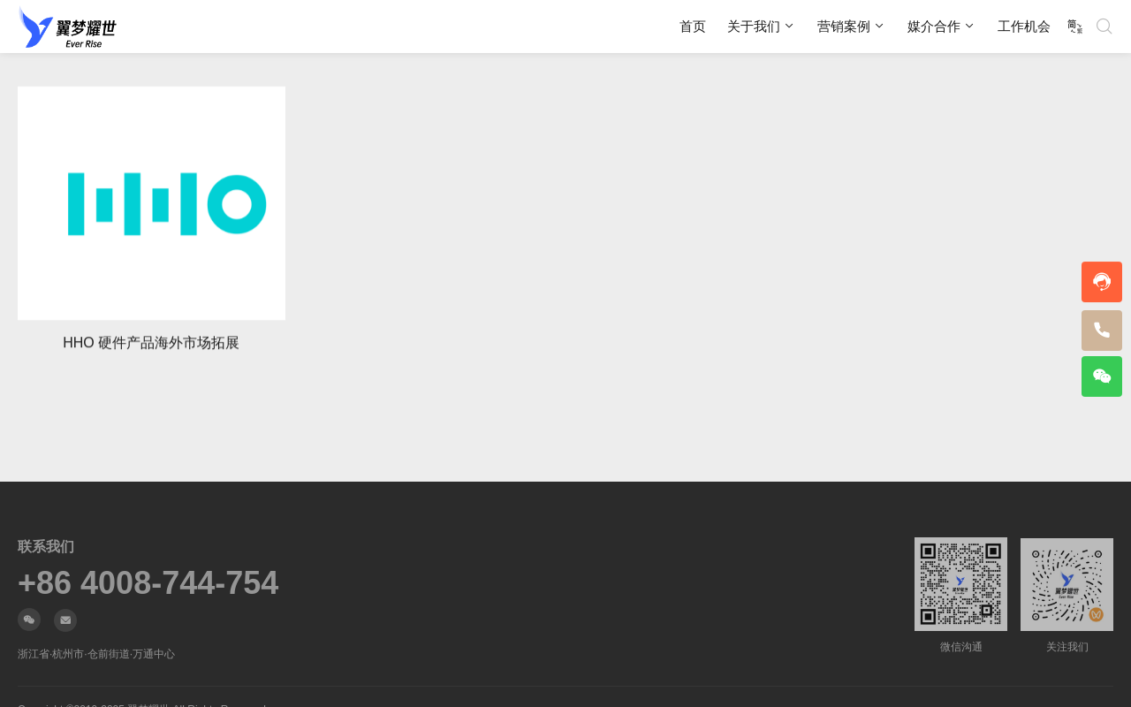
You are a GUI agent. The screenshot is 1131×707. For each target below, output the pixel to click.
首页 (692, 26)
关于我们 (753, 26)
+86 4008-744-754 (148, 583)
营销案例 (843, 26)
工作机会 (1024, 26)
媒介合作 (933, 26)
